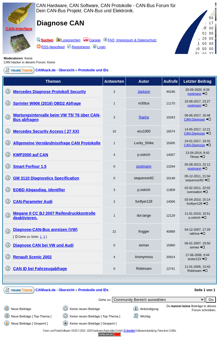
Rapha (144, 117)
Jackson (143, 92)
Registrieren (78, 47)
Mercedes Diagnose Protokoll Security (49, 91)
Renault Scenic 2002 (32, 257)
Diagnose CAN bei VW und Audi (43, 245)
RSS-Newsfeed (51, 47)
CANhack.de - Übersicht (54, 70)
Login (99, 47)
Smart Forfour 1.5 (29, 166)
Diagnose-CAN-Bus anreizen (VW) (45, 229)
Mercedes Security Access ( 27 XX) (46, 131)
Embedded (129, 330)
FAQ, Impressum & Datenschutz (130, 40)
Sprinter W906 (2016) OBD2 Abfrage (47, 103)
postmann (194, 93)
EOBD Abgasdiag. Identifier (39, 190)
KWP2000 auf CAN (30, 154)
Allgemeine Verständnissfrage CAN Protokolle (57, 143)
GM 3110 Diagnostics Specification (46, 178)
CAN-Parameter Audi (32, 201)
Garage (92, 40)
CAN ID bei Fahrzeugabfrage (40, 268)
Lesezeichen (68, 40)
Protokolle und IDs (93, 70)
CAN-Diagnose (194, 119)
